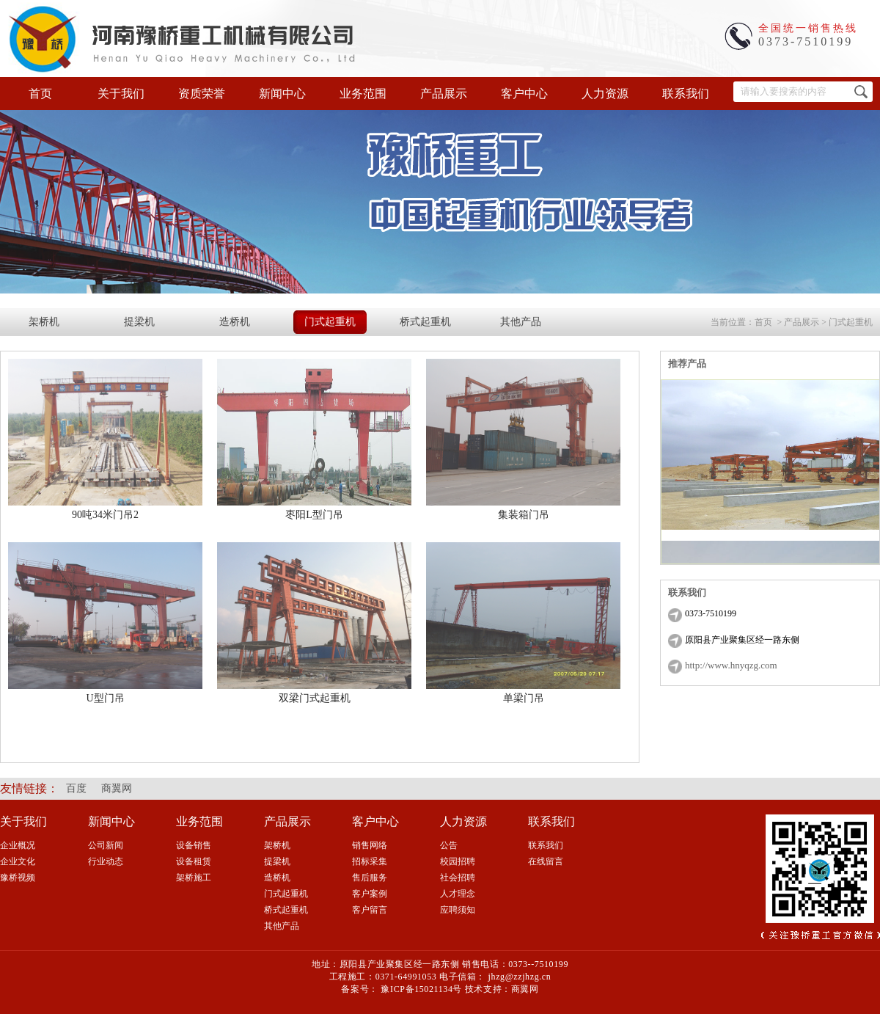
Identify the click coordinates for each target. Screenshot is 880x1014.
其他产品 (520, 321)
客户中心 (524, 93)
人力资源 (605, 93)
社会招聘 (457, 877)
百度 (76, 788)
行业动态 (105, 861)
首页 (40, 93)
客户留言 (369, 910)
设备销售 (193, 845)
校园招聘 (457, 861)
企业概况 (17, 845)
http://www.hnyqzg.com (731, 665)
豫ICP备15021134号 (421, 989)
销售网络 (369, 845)
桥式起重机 (425, 321)
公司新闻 (105, 845)
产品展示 (443, 93)
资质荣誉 (201, 93)
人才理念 (457, 894)
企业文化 (17, 861)
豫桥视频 (17, 877)
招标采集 (369, 861)
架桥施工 (193, 877)
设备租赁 (193, 861)
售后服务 (369, 877)
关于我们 (121, 93)
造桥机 (234, 321)
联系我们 (685, 93)
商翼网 (116, 788)
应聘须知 (457, 910)
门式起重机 (330, 321)
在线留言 (545, 861)
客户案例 (369, 894)
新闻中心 (282, 93)
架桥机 (44, 321)
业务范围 (363, 93)
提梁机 (139, 321)
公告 (449, 845)
